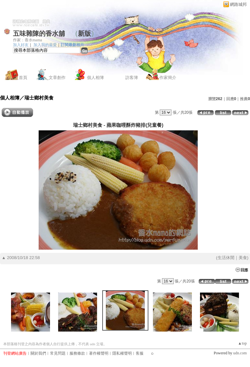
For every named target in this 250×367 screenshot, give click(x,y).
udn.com (240, 353)
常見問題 (58, 353)
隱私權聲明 (122, 353)
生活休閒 (226, 257)
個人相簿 (95, 77)
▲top (242, 343)
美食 (243, 257)
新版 (84, 33)
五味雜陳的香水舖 (39, 33)
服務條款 (77, 353)
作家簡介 (167, 77)
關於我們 (38, 353)
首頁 (23, 77)
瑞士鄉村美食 (39, 97)
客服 (140, 353)
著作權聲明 (98, 353)
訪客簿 (131, 77)
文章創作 (57, 77)
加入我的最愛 (45, 45)
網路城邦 (238, 4)
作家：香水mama (27, 40)
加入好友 (21, 45)
